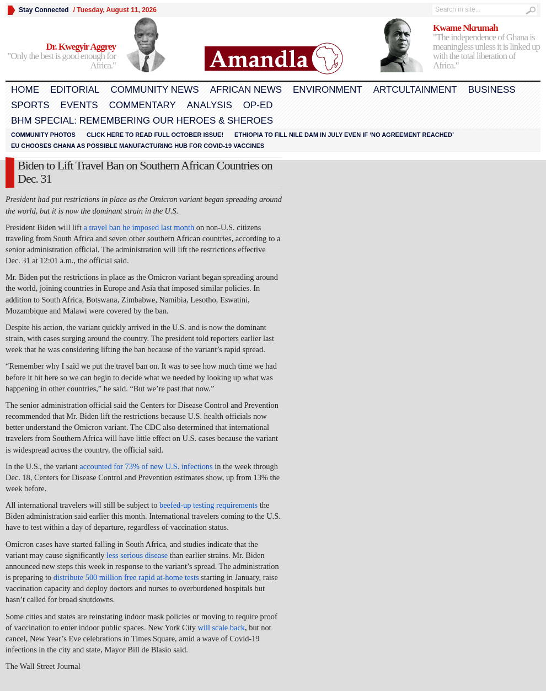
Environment (327, 89)
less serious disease (137, 555)
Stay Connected (44, 10)
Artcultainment (415, 89)
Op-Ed (258, 105)
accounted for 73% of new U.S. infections (145, 466)
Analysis (209, 105)
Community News (154, 89)
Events (79, 105)
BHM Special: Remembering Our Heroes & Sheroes (142, 120)
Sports (30, 105)
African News (246, 89)
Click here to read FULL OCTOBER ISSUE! (155, 134)
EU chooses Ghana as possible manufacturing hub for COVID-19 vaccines (137, 145)
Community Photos (43, 134)
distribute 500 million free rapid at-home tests (126, 577)
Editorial (74, 89)
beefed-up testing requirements (208, 505)
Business (492, 89)
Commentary (142, 105)
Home (25, 89)
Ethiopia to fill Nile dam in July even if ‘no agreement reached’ (344, 134)
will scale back (221, 627)
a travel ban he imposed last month (139, 227)
